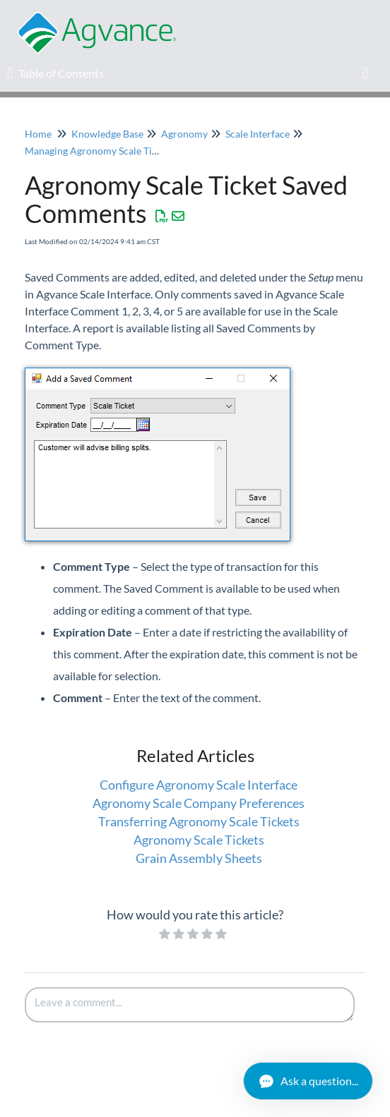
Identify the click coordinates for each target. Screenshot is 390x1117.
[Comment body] (190, 1004)
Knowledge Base (107, 134)
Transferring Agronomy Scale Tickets (199, 821)
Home (38, 134)
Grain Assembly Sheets (199, 858)
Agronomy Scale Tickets (199, 839)
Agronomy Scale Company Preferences (199, 803)
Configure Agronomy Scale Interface (198, 784)
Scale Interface (257, 134)
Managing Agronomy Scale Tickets (100, 151)
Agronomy (184, 134)
